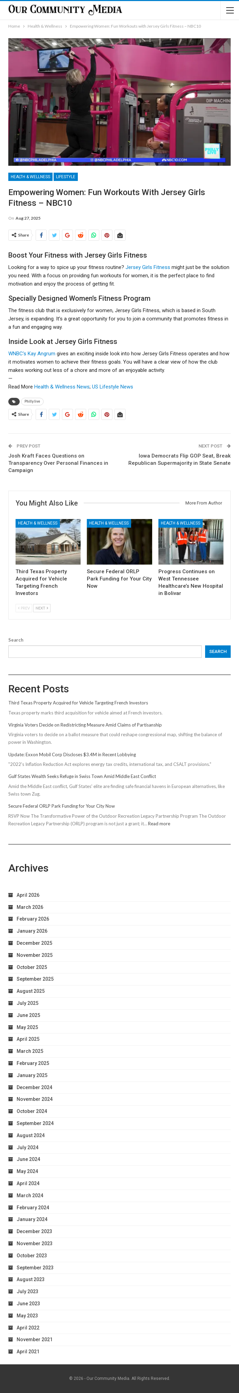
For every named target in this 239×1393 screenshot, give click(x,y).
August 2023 (31, 1279)
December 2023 (34, 1231)
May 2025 (27, 1027)
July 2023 (27, 1291)
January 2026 (32, 931)
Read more (159, 823)
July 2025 (27, 1003)
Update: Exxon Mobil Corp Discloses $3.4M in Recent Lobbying (72, 754)
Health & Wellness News (62, 387)
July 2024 (27, 1147)
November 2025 (35, 955)
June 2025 (28, 1015)
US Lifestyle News (112, 387)
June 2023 (28, 1303)
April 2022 (28, 1327)
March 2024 (30, 1195)
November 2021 (35, 1339)
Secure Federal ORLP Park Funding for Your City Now (61, 806)
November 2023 (35, 1243)
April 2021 (28, 1351)
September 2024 (35, 1123)
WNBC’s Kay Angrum (31, 353)
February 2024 (33, 1207)
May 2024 (27, 1171)
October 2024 (32, 1111)
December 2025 (34, 943)
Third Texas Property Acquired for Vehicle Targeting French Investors (78, 702)
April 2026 (28, 895)
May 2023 (27, 1315)
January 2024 (32, 1219)
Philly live (32, 401)
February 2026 (33, 919)
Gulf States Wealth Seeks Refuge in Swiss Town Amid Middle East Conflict (82, 776)
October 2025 (32, 967)
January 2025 (32, 1075)
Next (42, 608)
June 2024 (28, 1159)
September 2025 (35, 979)
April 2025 (28, 1039)
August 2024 (31, 1135)
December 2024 (34, 1087)
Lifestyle (65, 176)
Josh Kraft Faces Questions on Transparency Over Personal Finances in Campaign (58, 463)
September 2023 (35, 1267)
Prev (24, 608)
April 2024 (28, 1183)
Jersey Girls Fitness (148, 267)
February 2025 (33, 1063)
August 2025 (31, 991)
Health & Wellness (30, 176)
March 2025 (30, 1051)
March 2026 (30, 907)
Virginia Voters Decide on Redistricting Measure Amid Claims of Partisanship (85, 725)
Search (16, 640)
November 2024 (35, 1099)
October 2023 (32, 1255)
